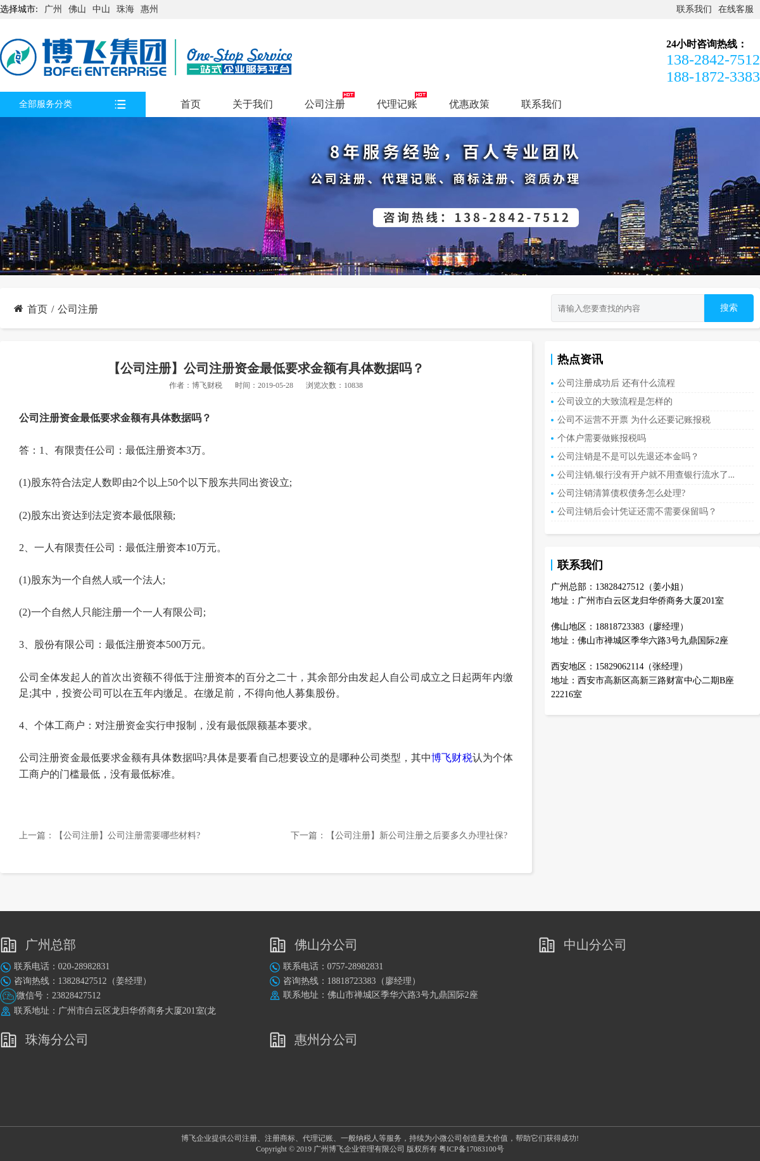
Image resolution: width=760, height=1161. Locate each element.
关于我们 (252, 104)
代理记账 (397, 104)
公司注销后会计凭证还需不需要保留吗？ (637, 511)
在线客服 (736, 9)
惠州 (149, 9)
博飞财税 (207, 385)
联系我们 (694, 9)
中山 (101, 9)
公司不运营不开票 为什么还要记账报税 (634, 420)
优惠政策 (469, 104)
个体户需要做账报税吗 (601, 438)
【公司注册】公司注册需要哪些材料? (127, 835)
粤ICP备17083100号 (471, 1149)
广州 (53, 9)
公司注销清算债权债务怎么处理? (621, 493)
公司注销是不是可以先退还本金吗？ (628, 456)
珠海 (125, 9)
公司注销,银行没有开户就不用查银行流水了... (646, 475)
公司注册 (325, 104)
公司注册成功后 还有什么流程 (616, 383)
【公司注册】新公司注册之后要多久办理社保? (416, 835)
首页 (190, 104)
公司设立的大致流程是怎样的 (615, 401)
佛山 (77, 9)
